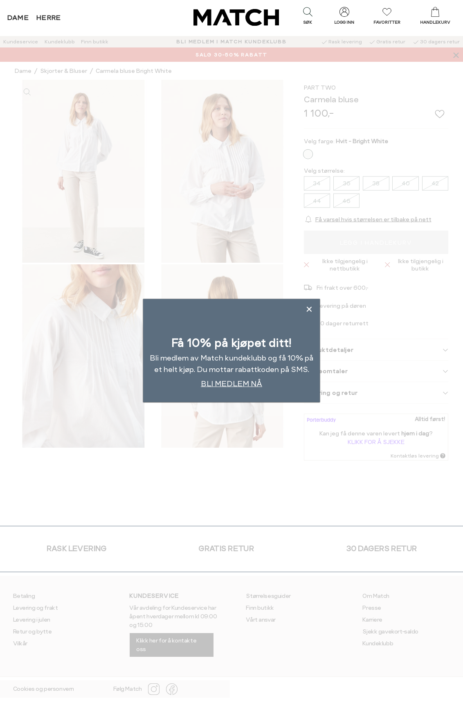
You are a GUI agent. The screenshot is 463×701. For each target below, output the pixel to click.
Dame (18, 18)
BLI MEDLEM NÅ (231, 383)
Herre (48, 18)
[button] (307, 18)
